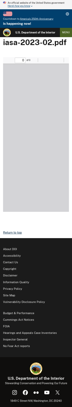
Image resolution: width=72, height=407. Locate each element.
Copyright (9, 268)
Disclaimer (10, 275)
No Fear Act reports (16, 346)
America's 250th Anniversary (36, 18)
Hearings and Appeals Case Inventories (30, 332)
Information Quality (16, 282)
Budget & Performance (18, 313)
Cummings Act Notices (18, 319)
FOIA (6, 326)
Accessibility (12, 255)
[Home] (7, 32)
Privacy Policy (12, 288)
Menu (66, 32)
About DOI (10, 249)
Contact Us (10, 262)
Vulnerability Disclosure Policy (24, 302)
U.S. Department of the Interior (35, 32)
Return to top (12, 232)
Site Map (9, 295)
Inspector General (15, 339)
